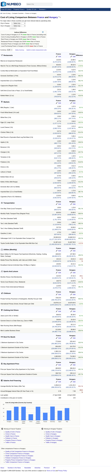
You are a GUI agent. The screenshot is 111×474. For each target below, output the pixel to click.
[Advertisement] (93, 39)
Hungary (53, 17)
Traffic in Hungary (51, 442)
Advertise (37, 468)
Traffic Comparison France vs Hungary (17, 462)
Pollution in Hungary (52, 438)
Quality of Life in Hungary (53, 432)
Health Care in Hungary (53, 436)
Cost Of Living (6, 9)
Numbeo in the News (14, 468)
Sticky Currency (19, 50)
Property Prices (19, 9)
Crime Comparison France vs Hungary (17, 453)
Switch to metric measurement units (36, 50)
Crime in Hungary (51, 434)
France (40, 17)
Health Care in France (12, 436)
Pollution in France (11, 438)
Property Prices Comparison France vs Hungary (20, 460)
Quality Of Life (31, 9)
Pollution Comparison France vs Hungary (18, 458)
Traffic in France (10, 442)
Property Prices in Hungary (54, 440)
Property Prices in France (13, 440)
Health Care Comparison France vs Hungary (19, 455)
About (2, 468)
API (54, 468)
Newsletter (27, 468)
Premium (42, 9)
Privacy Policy (62, 470)
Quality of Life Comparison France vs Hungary (19, 451)
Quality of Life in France (12, 432)
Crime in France (10, 434)
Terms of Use (51, 470)
